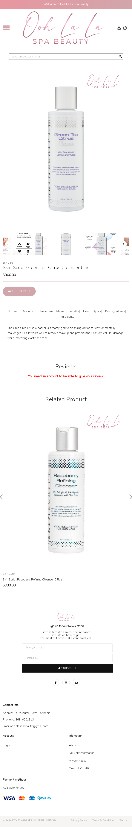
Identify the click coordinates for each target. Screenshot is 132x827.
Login (6, 745)
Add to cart (19, 291)
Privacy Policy (77, 761)
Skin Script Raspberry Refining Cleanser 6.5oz (32, 579)
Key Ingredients (115, 311)
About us (74, 745)
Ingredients (67, 317)
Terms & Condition (80, 768)
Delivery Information (81, 753)
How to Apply (92, 311)
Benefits (73, 311)
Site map (124, 820)
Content (13, 311)
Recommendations (52, 311)
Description (29, 311)
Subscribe (67, 668)
